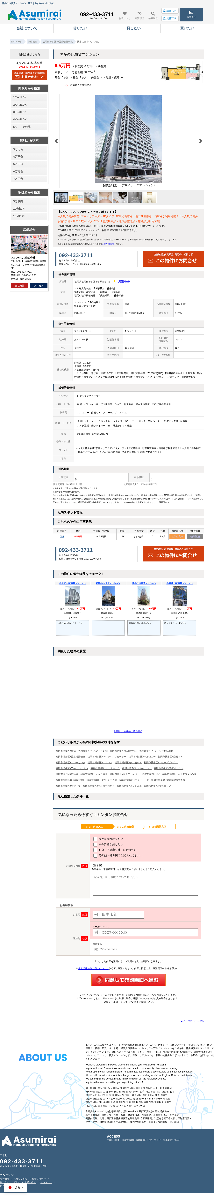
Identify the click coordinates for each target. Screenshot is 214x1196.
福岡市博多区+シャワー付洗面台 (156, 751)
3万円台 (18, 149)
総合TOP (169, 10)
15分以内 (19, 216)
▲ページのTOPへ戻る (192, 1021)
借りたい (4, 1182)
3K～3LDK (19, 112)
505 (62, 536)
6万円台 (18, 171)
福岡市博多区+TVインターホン (72, 768)
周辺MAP (124, 281)
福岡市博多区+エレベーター (137, 768)
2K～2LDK (19, 104)
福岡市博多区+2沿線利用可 (70, 780)
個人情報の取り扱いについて (93, 968)
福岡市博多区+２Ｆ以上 (129, 786)
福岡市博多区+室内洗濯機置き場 (168, 780)
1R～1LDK (19, 97)
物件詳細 (195, 537)
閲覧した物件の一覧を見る (128, 731)
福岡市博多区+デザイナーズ (134, 780)
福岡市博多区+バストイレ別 (93, 751)
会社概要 (19, 285)
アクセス (38, 285)
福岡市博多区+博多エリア (157, 786)
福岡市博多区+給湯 (66, 751)
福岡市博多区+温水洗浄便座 (70, 757)
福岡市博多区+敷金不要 (68, 786)
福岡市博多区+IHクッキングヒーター (107, 757)
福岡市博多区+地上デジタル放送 (179, 774)
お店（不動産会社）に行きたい (115, 850)
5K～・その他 (21, 126)
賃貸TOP (169, 18)
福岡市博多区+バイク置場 (94, 774)
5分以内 (18, 201)
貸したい (18, 1182)
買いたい (31, 1182)
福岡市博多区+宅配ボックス (168, 768)
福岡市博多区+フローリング (70, 763)
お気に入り (177, 537)
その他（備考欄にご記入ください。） (119, 856)
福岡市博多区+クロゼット (128, 763)
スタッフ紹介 (20, 1179)
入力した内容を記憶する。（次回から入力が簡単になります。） (128, 961)
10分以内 (19, 208)
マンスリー (46, 1182)
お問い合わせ (108, 244)
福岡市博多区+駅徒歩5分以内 (102, 780)
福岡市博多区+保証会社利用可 (99, 786)
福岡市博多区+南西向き (170, 757)
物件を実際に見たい (108, 839)
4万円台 (18, 156)
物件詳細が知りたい (108, 845)
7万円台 (18, 178)
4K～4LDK (19, 119)
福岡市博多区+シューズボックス (161, 763)
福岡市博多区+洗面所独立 (123, 751)
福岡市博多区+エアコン (100, 763)
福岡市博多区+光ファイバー (124, 774)
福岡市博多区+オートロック (105, 768)
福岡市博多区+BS (151, 774)
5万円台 (18, 164)
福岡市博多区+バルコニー (142, 757)
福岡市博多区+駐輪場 (67, 774)
